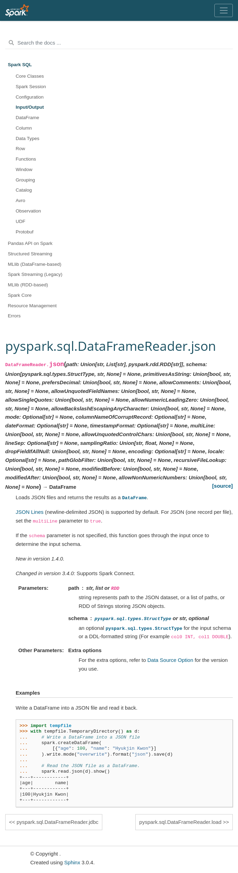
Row (20, 148)
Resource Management (32, 305)
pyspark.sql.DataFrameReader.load (180, 822)
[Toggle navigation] (223, 10)
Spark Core (20, 295)
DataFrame (27, 117)
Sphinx (72, 862)
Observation (28, 211)
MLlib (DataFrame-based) (35, 264)
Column (24, 128)
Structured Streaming (30, 253)
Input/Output (30, 107)
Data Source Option (170, 660)
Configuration (29, 97)
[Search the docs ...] (119, 43)
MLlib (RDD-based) (28, 284)
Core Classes (30, 76)
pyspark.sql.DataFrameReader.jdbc (57, 822)
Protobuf (24, 231)
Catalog (24, 190)
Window (24, 169)
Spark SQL (20, 64)
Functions (26, 159)
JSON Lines (29, 512)
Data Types (27, 138)
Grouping (25, 180)
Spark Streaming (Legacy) (35, 274)
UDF (20, 221)
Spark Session (31, 86)
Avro (20, 200)
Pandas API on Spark (30, 243)
